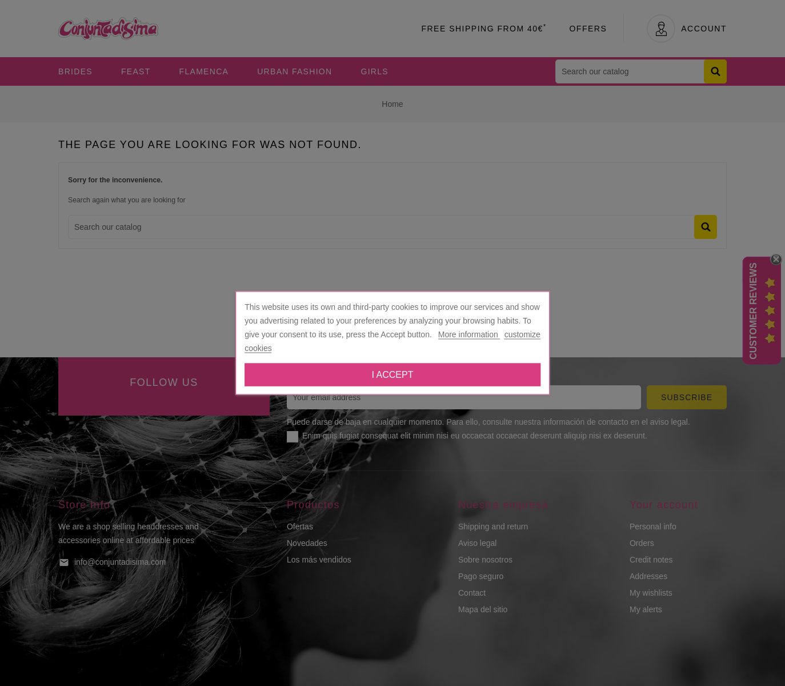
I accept (393, 375)
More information (469, 334)
